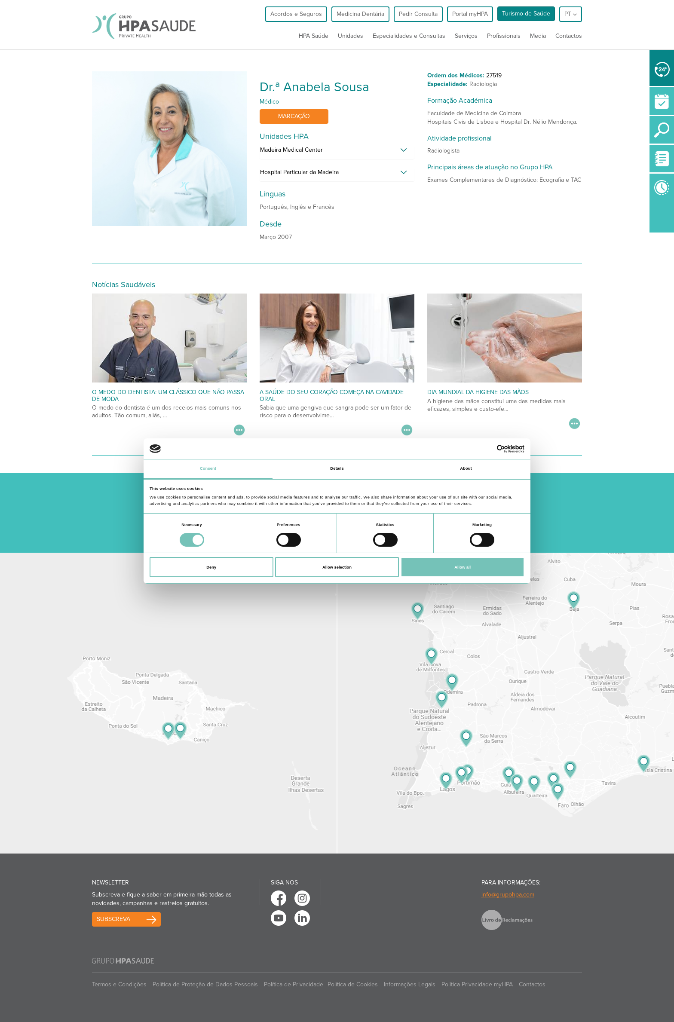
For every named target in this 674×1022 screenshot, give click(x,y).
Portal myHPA (470, 14)
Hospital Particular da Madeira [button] (299, 172)
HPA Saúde (313, 36)
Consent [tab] (208, 468)
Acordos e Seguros (296, 14)
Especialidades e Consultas (409, 36)
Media (538, 36)
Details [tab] (336, 468)
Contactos (568, 36)
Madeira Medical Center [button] (291, 149)
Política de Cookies (353, 984)
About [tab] (466, 468)
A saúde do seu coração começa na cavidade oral (332, 395)
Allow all (462, 567)
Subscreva (113, 919)
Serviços (466, 36)
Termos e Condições (119, 984)
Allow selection (337, 567)
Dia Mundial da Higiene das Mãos (478, 392)
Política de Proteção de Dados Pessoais (205, 984)
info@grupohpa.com (507, 894)
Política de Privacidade (293, 984)
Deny (211, 567)
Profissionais (504, 36)
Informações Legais (409, 984)
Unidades (350, 36)
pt (570, 14)
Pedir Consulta (418, 14)
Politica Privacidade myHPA (477, 984)
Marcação (294, 116)
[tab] (337, 152)
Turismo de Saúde (526, 13)
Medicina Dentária (360, 14)
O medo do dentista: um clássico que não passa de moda (168, 395)
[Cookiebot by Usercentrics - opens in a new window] (486, 449)
